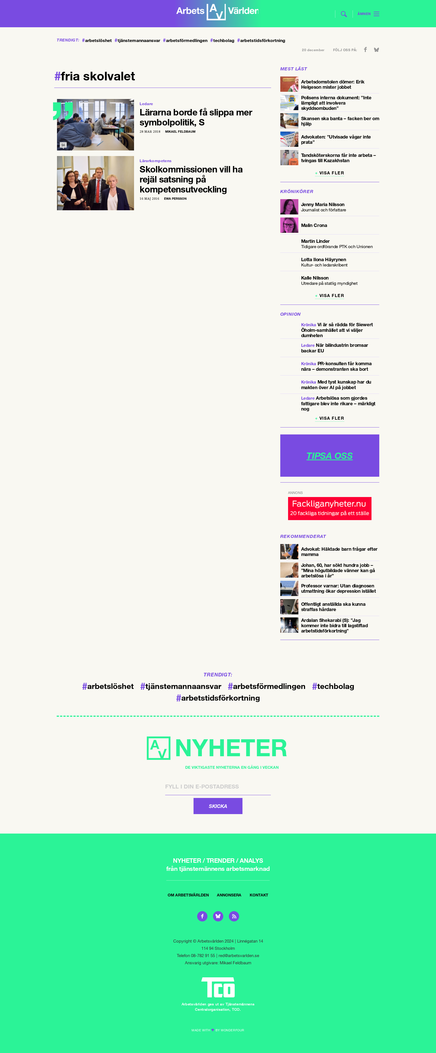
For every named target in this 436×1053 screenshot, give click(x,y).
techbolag (222, 40)
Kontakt (259, 895)
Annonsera (229, 895)
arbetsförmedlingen (185, 40)
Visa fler (332, 173)
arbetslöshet (97, 40)
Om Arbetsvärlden (188, 895)
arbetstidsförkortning (261, 40)
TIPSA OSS (329, 455)
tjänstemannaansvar (137, 40)
